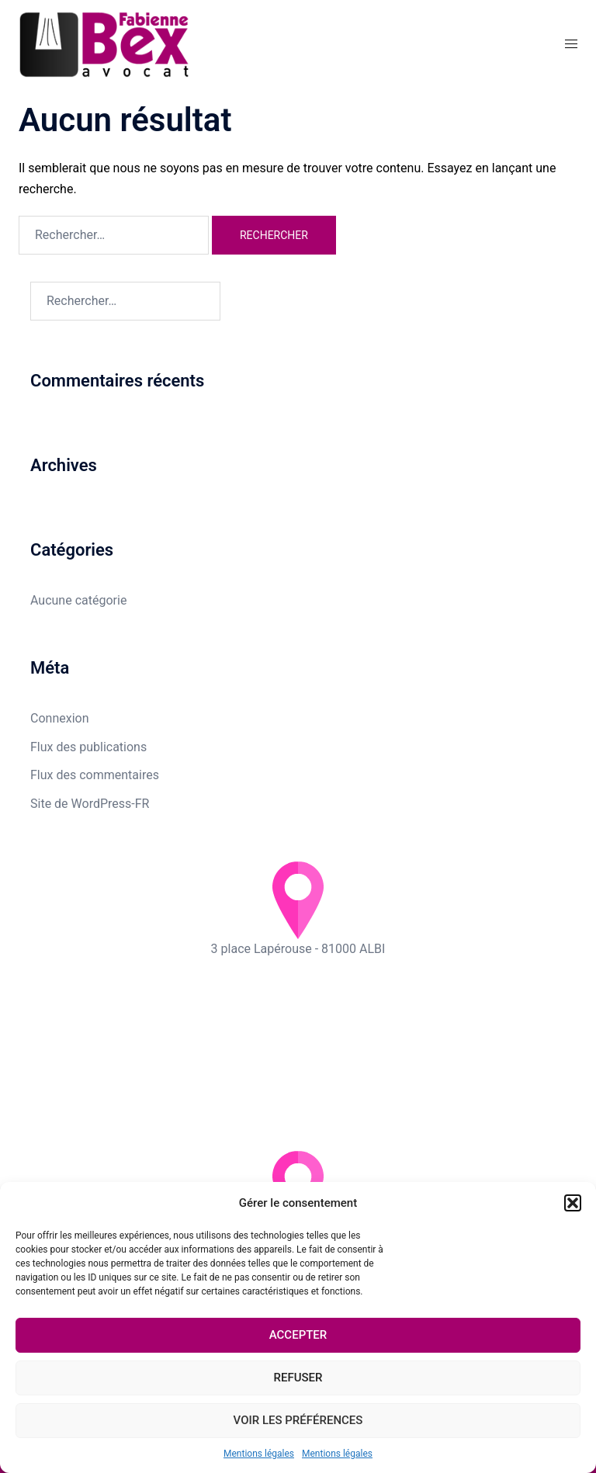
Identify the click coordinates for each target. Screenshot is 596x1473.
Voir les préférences (298, 1420)
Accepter (298, 1335)
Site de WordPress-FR (89, 803)
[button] (572, 1203)
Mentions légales (259, 1453)
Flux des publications (88, 747)
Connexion (59, 718)
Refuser (298, 1378)
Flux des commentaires (94, 775)
